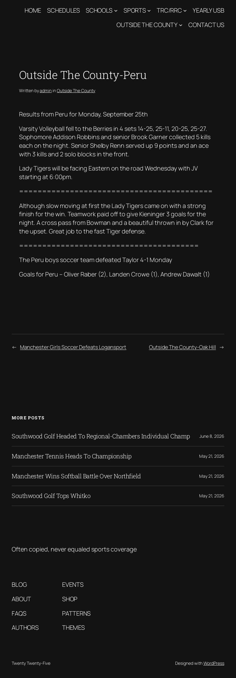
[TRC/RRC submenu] (185, 10)
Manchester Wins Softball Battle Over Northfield (76, 476)
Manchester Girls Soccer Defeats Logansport (73, 347)
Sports (135, 10)
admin (46, 90)
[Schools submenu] (116, 10)
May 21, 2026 (211, 456)
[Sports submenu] (149, 10)
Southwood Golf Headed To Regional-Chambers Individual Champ (101, 436)
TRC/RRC (169, 10)
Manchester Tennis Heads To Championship (72, 456)
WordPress (213, 663)
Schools (99, 10)
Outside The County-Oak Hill (182, 347)
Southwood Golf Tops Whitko (51, 496)
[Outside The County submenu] (181, 25)
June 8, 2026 (211, 436)
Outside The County (146, 25)
